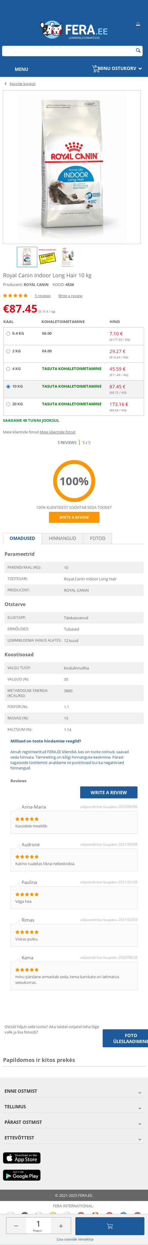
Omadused (22, 538)
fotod (97, 538)
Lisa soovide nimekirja (75, 1239)
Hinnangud (62, 538)
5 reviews (43, 295)
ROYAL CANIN (36, 284)
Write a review (70, 295)
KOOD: (59, 284)
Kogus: (37, 1230)
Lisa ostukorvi (110, 1226)
